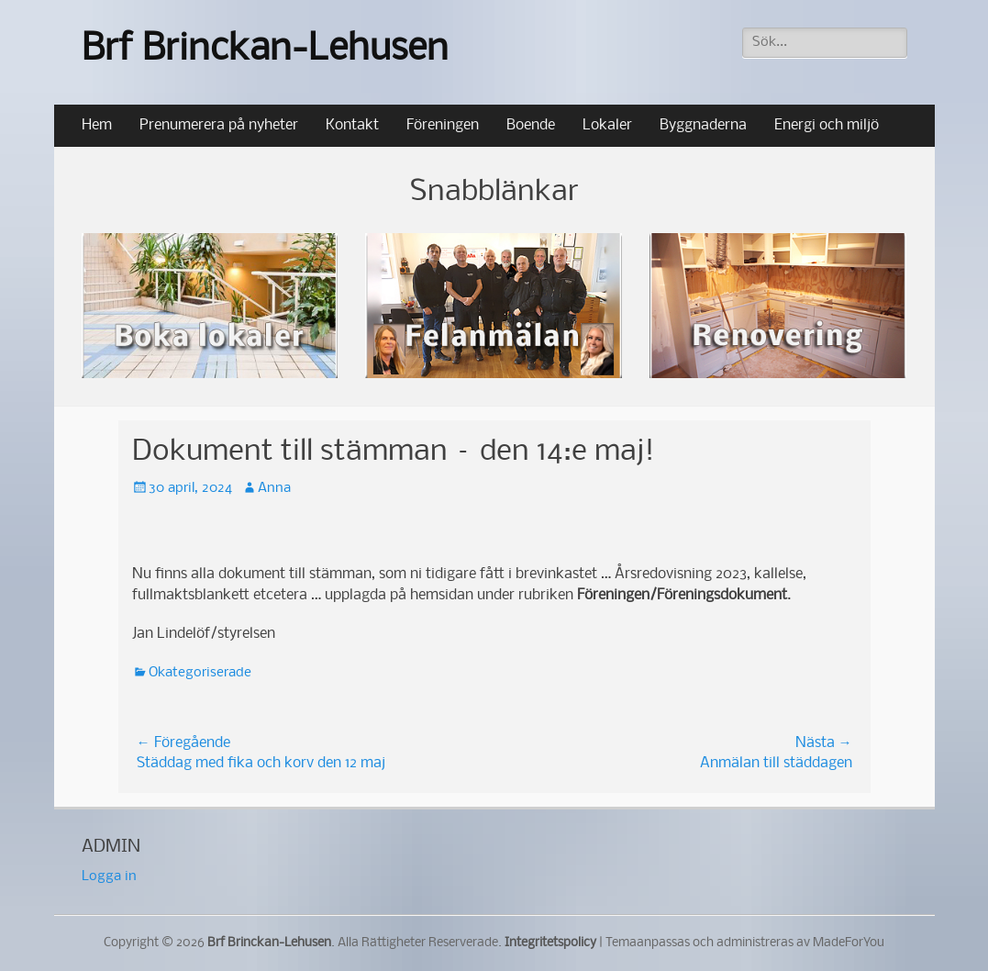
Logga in (109, 876)
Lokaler (607, 125)
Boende (530, 125)
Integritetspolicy (550, 943)
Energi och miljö (826, 125)
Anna (274, 488)
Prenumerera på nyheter (218, 125)
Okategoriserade (200, 672)
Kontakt (352, 125)
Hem (97, 125)
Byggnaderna (703, 125)
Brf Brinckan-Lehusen (265, 50)
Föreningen (442, 125)
